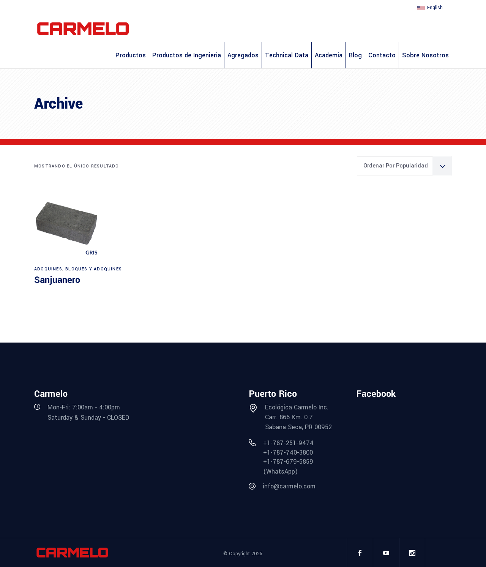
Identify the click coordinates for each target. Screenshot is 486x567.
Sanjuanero (57, 280)
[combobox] (404, 165)
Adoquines (48, 269)
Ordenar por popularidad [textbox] (395, 166)
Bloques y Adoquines (93, 269)
